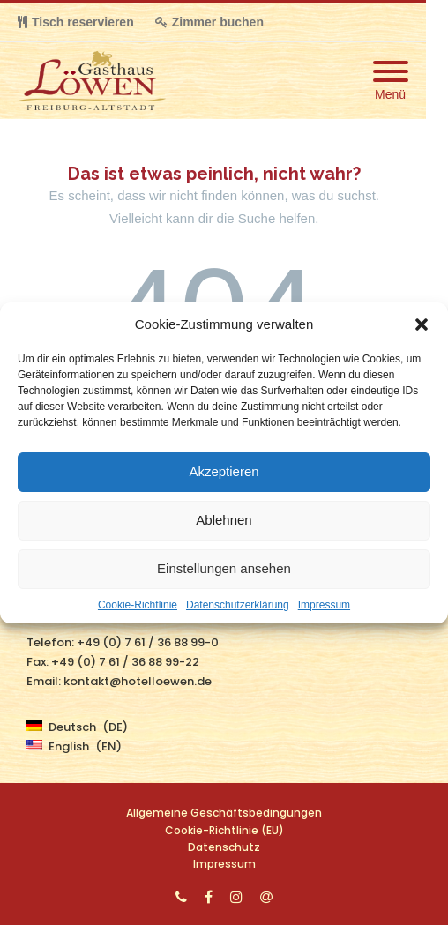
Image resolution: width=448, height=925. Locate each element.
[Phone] (181, 897)
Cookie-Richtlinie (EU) (224, 830)
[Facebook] (208, 897)
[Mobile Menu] (390, 81)
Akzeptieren (223, 471)
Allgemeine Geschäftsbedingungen (224, 812)
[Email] (266, 897)
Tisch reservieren (76, 22)
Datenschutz (224, 846)
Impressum (324, 605)
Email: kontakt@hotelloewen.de (119, 681)
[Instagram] (236, 897)
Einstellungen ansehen (224, 568)
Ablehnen (223, 519)
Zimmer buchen (209, 22)
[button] (421, 324)
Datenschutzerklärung (237, 605)
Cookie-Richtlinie (137, 605)
